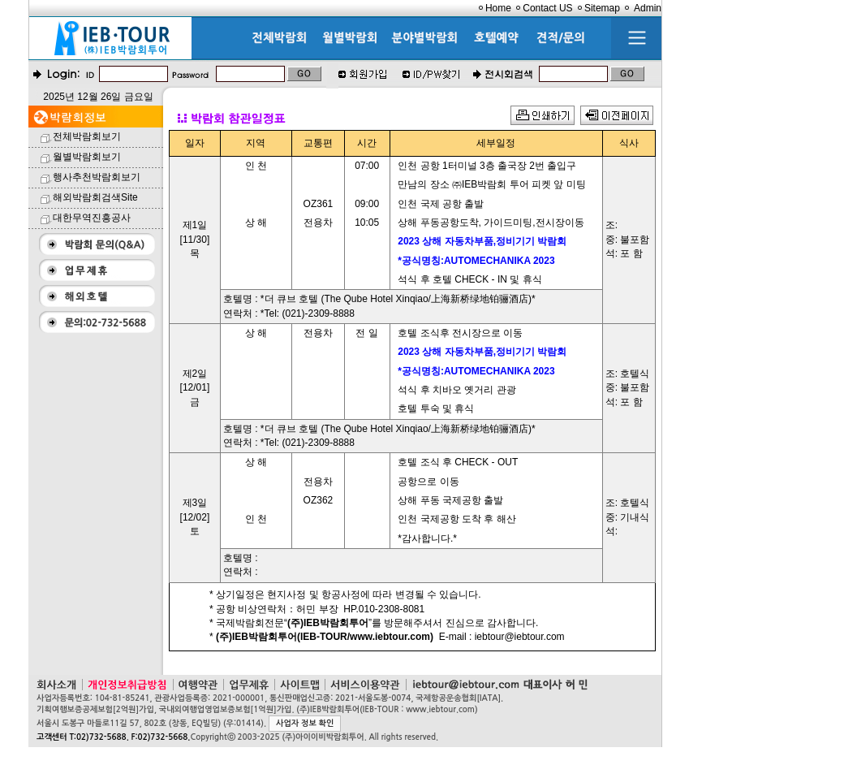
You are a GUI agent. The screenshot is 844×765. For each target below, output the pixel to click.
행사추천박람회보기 (96, 177)
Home (498, 8)
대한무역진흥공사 (92, 217)
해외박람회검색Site (95, 197)
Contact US (547, 8)
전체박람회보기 (87, 136)
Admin (647, 8)
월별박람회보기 (87, 156)
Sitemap (602, 8)
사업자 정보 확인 (305, 723)
